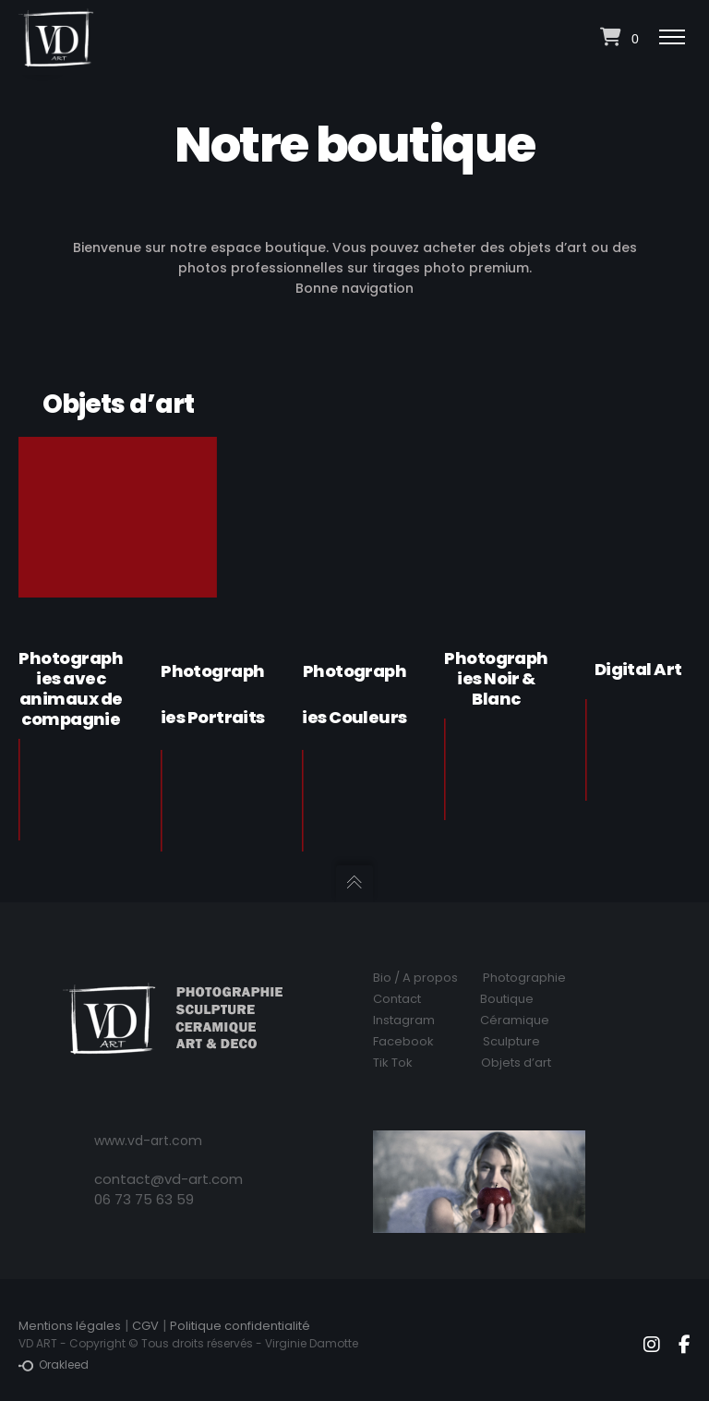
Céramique (514, 1020)
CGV (145, 1326)
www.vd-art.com (148, 1140)
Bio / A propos (415, 977)
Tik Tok (393, 1062)
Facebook (403, 1041)
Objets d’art (516, 1062)
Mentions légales (69, 1326)
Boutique (507, 999)
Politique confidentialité (240, 1326)
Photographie (524, 977)
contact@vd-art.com (168, 1179)
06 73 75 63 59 (144, 1199)
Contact (397, 999)
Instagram (404, 1020)
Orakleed (53, 1365)
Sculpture (511, 1041)
